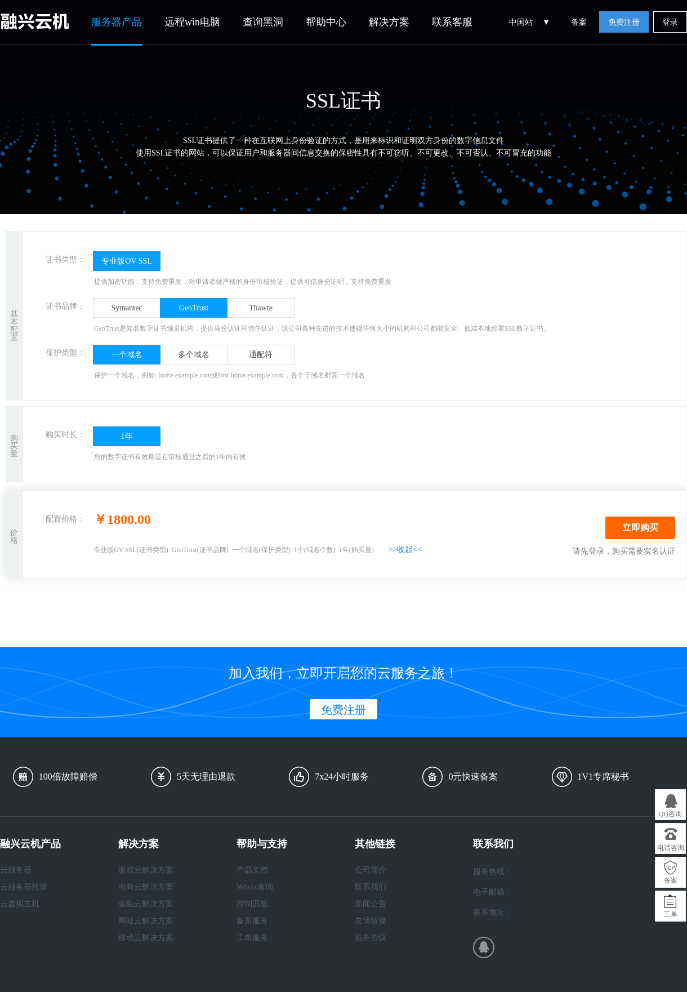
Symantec (126, 308)
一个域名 (126, 354)
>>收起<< (405, 549)
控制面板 (252, 904)
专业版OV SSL (126, 261)
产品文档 (252, 870)
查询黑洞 (263, 22)
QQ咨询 (670, 814)
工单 (670, 914)
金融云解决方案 (145, 904)
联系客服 (452, 22)
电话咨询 (670, 848)
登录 (670, 22)
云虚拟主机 (19, 904)
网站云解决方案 (145, 921)
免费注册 (624, 22)
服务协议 (370, 937)
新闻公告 (370, 904)
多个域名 (193, 354)
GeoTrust (193, 308)
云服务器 (16, 870)
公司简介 (370, 870)
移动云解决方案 (145, 937)
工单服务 (252, 937)
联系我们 (370, 887)
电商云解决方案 (145, 887)
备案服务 (252, 921)
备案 (579, 22)
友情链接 (370, 921)
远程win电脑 (192, 22)
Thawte (261, 308)
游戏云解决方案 (145, 870)
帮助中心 (326, 22)
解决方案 (389, 22)
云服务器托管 (23, 887)
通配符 (261, 354)
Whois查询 (255, 887)
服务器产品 (116, 22)
